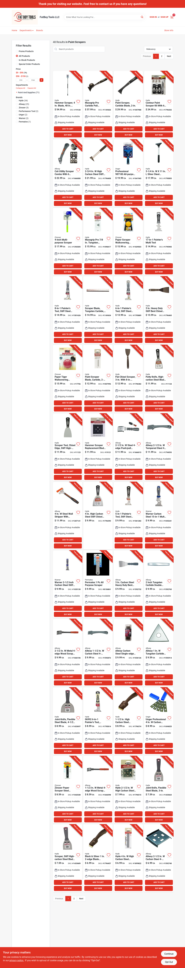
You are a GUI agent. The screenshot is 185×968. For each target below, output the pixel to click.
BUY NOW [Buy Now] (68, 135)
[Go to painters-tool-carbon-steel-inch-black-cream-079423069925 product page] (98, 721)
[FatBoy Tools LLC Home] (25, 17)
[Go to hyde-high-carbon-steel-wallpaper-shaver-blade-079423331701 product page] (128, 858)
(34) (23, 100)
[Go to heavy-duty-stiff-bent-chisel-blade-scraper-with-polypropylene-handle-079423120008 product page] (158, 310)
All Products (24, 56)
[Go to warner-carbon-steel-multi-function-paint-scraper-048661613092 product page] (158, 515)
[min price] (21, 80)
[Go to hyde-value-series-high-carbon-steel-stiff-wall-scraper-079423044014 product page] (67, 858)
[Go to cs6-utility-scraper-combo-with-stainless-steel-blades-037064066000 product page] (67, 173)
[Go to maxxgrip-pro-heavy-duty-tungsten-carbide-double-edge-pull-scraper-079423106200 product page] (98, 105)
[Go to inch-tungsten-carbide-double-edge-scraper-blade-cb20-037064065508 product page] (158, 584)
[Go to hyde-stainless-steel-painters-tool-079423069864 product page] (128, 310)
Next (169, 56)
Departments (26, 30)
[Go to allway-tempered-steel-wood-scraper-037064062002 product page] (158, 447)
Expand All (32, 88)
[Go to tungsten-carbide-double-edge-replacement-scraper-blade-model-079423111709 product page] (98, 378)
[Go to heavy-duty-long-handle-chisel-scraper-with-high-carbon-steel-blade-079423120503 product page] (128, 378)
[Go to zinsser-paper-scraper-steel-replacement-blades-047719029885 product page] (67, 790)
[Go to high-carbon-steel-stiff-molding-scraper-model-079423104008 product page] (98, 173)
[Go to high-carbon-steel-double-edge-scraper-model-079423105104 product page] (128, 721)
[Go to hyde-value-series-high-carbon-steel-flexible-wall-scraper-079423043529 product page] (158, 790)
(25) (24, 104)
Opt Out (169, 962)
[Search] (142, 17)
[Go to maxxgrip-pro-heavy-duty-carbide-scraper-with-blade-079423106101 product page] (128, 105)
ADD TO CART (67, 129)
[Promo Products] (17, 51)
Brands (39, 30)
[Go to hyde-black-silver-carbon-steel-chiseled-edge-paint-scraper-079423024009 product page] (67, 447)
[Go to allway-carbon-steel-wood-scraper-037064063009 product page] (98, 652)
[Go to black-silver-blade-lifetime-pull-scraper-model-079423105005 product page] (98, 858)
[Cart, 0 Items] (171, 17)
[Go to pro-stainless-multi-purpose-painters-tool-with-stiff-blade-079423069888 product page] (67, 310)
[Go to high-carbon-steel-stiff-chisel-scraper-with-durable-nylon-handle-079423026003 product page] (98, 515)
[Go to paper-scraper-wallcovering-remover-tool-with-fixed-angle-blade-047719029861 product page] (128, 242)
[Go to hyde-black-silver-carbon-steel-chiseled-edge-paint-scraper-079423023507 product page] (158, 378)
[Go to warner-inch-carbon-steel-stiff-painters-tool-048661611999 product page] (67, 584)
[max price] (33, 80)
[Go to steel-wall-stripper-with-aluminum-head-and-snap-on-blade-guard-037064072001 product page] (67, 515)
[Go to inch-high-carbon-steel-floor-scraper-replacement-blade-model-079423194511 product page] (98, 447)
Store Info (168, 30)
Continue (168, 953)
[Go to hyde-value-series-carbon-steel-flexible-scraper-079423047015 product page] (67, 721)
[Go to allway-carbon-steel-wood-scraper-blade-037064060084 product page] (158, 858)
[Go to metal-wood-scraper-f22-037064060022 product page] (98, 790)
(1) (25, 122)
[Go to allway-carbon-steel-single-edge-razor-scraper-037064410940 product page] (128, 652)
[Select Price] (41, 80)
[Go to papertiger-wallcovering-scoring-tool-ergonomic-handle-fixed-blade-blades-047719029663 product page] (67, 378)
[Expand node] (16, 92)
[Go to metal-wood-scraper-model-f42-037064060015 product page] (67, 652)
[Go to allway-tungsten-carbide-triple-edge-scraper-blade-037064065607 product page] (158, 652)
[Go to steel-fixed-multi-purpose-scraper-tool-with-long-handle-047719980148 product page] (67, 242)
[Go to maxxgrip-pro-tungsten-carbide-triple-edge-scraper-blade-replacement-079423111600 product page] (98, 242)
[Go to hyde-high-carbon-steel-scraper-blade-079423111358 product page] (128, 790)
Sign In (153, 17)
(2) (28, 111)
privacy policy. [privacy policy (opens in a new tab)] (16, 960)
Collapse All (20, 88)
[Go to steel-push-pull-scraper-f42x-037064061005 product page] (128, 447)
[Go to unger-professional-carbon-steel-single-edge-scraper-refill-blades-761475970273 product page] (158, 721)
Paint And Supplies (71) (28, 92)
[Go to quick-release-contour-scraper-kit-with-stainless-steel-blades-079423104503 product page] (158, 105)
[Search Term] (104, 17)
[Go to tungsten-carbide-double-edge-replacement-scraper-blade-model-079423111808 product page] (98, 310)
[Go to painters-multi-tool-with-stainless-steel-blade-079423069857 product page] (158, 242)
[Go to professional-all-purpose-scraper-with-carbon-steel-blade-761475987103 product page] (128, 173)
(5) (24, 107)
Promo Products (26, 51)
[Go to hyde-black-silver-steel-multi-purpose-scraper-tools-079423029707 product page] (128, 515)
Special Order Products (29, 64)
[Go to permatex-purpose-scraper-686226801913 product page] (98, 584)
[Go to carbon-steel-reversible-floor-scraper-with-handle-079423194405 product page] (67, 105)
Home (14, 30)
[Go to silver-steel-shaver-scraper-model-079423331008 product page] (158, 173)
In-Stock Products (27, 60)
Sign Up (164, 17)
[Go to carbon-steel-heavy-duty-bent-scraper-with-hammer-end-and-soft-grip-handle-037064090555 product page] (128, 584)
